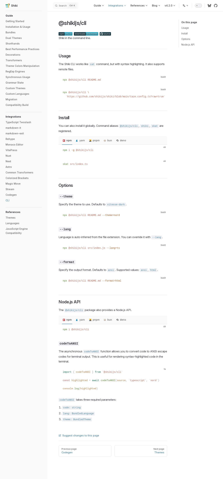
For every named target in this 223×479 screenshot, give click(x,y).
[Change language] (185, 5)
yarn (82, 140)
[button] (24, 15)
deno (123, 140)
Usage (185, 27)
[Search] (65, 5)
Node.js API (187, 44)
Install (184, 33)
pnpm (96, 140)
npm (69, 140)
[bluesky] (209, 5)
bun (109, 140)
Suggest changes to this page (79, 435)
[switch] (198, 6)
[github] (216, 5)
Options (185, 39)
